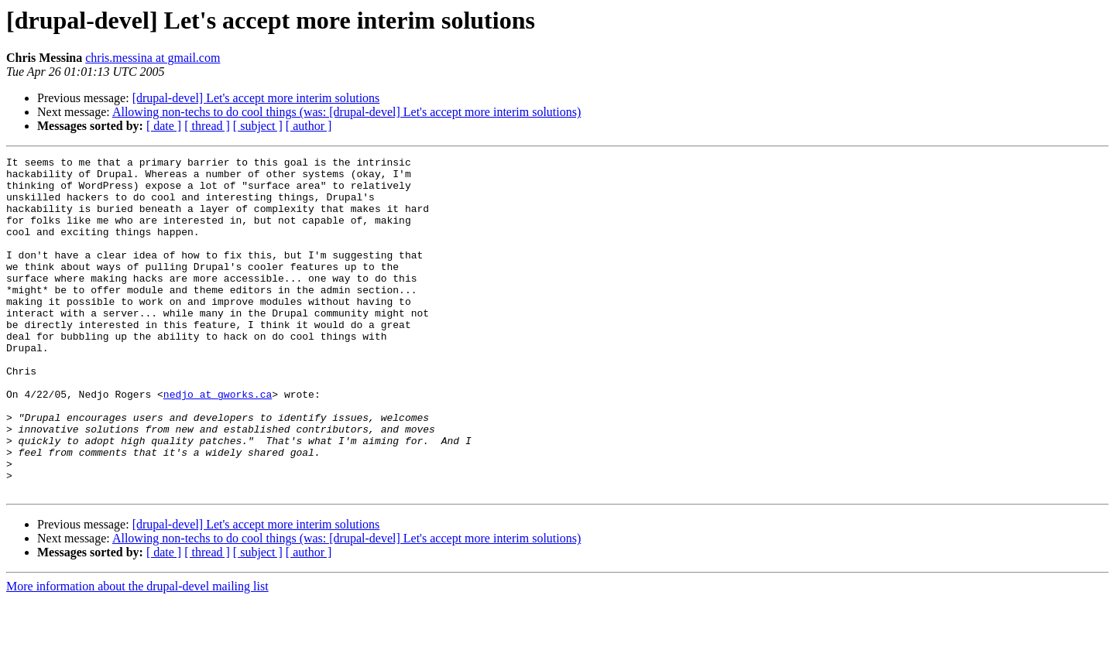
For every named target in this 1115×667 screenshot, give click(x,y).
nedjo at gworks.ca (217, 443)
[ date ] (163, 125)
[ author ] (309, 125)
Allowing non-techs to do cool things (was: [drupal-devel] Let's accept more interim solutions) (346, 111)
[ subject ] (258, 125)
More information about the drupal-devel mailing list (137, 653)
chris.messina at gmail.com (152, 57)
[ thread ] (207, 125)
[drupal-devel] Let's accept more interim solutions (256, 97)
